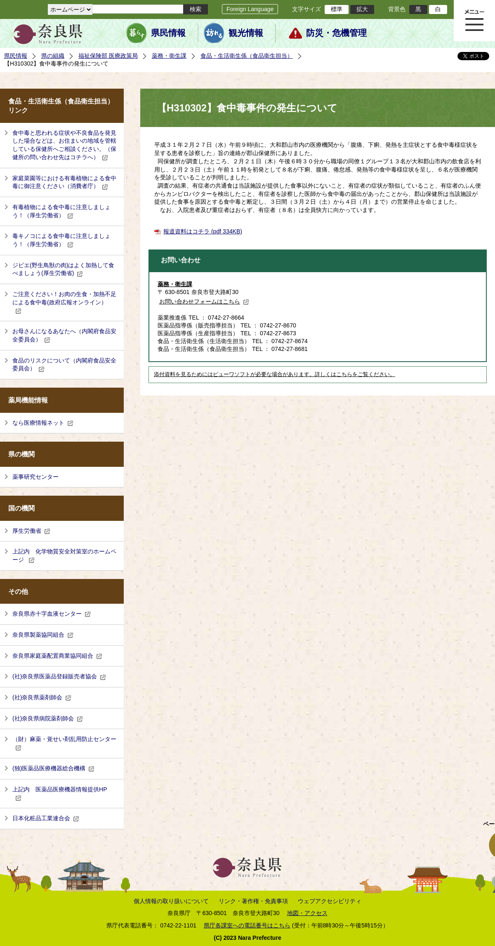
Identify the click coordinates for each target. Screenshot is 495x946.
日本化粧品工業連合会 (45, 818)
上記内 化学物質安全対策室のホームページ (64, 555)
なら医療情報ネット (42, 422)
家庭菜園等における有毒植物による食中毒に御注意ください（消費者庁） (64, 182)
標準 (336, 9)
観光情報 (246, 33)
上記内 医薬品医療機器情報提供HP (59, 793)
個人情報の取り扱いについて (171, 901)
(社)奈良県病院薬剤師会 (47, 718)
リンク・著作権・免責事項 (253, 901)
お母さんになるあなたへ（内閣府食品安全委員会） (64, 335)
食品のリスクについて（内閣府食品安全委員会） (64, 364)
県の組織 (52, 55)
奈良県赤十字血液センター (51, 613)
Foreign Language (249, 9)
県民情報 (168, 33)
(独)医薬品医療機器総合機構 (53, 768)
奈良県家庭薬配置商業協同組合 (57, 655)
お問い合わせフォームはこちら (204, 301)
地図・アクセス (307, 913)
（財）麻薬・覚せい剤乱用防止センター (64, 743)
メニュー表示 (474, 20)
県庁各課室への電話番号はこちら (247, 925)
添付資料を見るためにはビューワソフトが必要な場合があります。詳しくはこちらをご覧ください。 (274, 374)
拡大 (362, 9)
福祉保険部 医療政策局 (108, 55)
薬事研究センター (35, 476)
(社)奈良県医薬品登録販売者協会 (59, 676)
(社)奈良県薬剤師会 (41, 697)
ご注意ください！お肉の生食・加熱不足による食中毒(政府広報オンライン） (64, 302)
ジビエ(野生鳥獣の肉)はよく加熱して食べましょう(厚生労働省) (63, 269)
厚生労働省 (31, 530)
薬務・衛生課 (169, 55)
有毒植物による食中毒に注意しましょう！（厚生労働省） (61, 211)
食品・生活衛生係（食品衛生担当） (246, 55)
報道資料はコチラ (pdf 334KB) (202, 231)
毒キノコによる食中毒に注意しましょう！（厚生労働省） (61, 240)
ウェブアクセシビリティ (329, 901)
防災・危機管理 (336, 33)
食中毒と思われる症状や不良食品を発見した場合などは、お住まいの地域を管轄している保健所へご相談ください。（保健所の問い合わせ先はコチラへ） (64, 144)
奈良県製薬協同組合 (42, 634)
